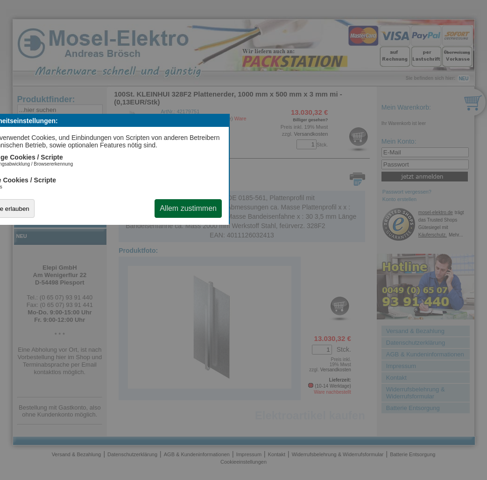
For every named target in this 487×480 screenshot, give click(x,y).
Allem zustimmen (188, 208)
